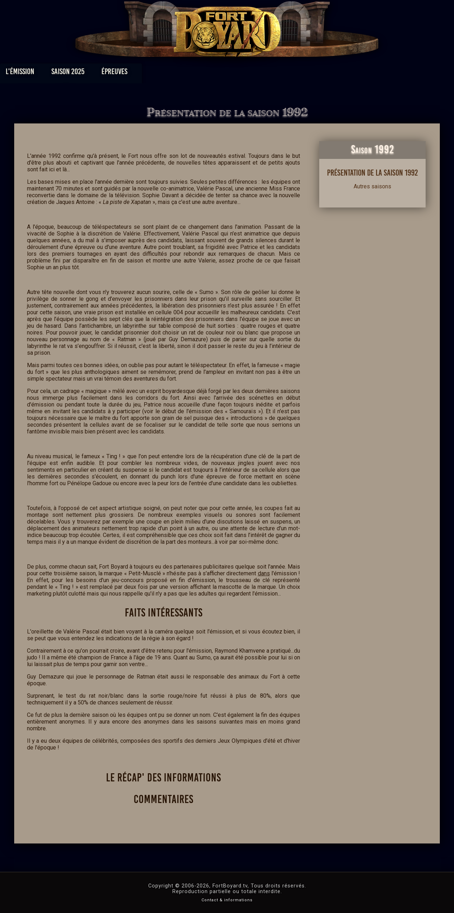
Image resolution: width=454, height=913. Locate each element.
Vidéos (238, 73)
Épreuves (163, 73)
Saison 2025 (116, 73)
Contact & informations (227, 900)
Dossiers (276, 73)
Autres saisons (372, 186)
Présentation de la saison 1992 (372, 172)
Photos (202, 73)
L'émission (68, 73)
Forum (314, 73)
